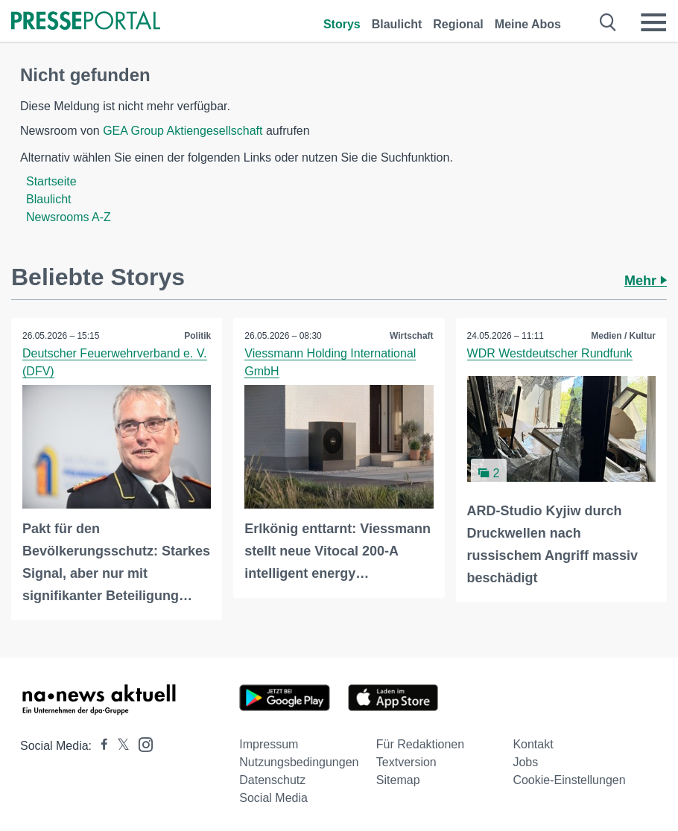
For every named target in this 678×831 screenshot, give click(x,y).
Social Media (273, 798)
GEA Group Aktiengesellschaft (182, 130)
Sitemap (398, 780)
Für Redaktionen (420, 744)
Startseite (51, 181)
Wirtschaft (412, 336)
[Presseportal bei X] (119, 745)
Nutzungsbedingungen (298, 762)
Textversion (406, 762)
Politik (197, 336)
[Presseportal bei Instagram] (141, 743)
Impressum (268, 744)
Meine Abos (528, 24)
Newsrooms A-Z (68, 217)
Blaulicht (397, 24)
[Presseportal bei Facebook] (100, 745)
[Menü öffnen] (653, 22)
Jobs (525, 762)
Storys (342, 24)
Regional (458, 24)
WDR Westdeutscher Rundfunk (550, 353)
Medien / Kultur (623, 336)
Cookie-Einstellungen (569, 780)
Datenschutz (272, 780)
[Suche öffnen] (608, 22)
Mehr (645, 280)
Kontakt (533, 744)
